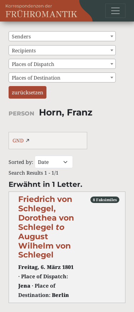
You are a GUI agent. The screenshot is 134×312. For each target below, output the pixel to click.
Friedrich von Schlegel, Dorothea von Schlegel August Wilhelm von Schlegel (46, 226)
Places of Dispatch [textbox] (33, 64)
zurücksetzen (27, 92)
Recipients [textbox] (24, 50)
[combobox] (62, 36)
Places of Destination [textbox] (36, 77)
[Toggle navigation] (115, 11)
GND (18, 140)
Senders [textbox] (21, 36)
